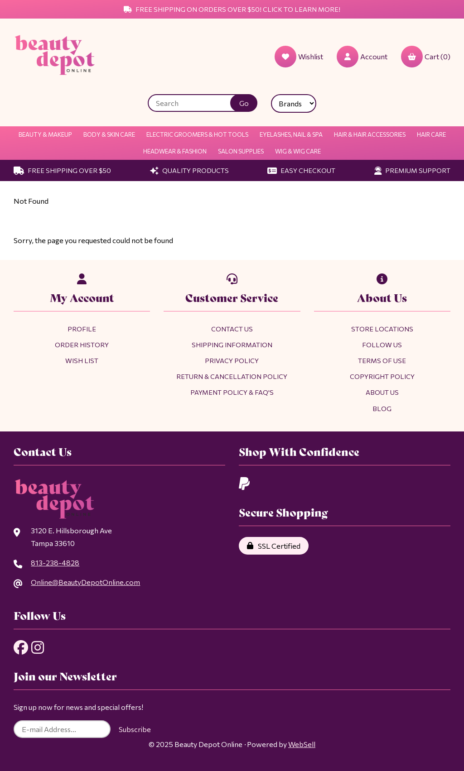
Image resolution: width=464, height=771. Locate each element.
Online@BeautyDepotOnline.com (85, 582)
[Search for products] (196, 103)
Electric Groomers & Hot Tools (197, 134)
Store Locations (382, 329)
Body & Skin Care (109, 134)
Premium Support (412, 170)
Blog (382, 408)
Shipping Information (232, 344)
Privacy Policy (232, 360)
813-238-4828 (55, 562)
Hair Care (431, 134)
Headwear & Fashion (175, 151)
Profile (82, 329)
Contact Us (232, 329)
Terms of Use (382, 360)
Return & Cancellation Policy (231, 376)
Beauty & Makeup (45, 134)
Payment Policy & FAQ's (232, 392)
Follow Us (382, 344)
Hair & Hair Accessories (370, 134)
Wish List (81, 360)
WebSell (301, 744)
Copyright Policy (382, 376)
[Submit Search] (243, 103)
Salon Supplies (241, 151)
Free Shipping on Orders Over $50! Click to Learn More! (232, 9)
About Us (382, 392)
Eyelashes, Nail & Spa (291, 134)
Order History (82, 344)
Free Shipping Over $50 (62, 170)
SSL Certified (273, 545)
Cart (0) (425, 56)
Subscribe (135, 729)
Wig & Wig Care (298, 151)
